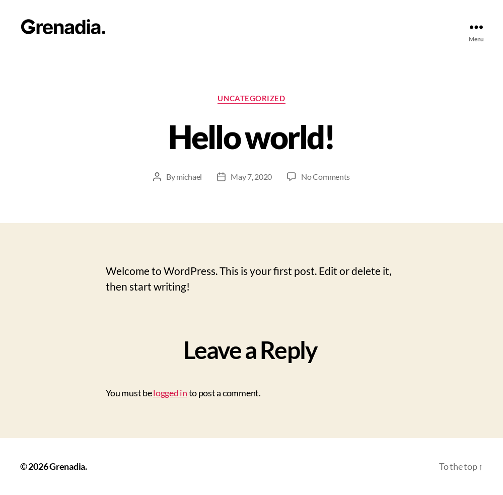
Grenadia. (68, 466)
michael (189, 176)
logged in (170, 392)
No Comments (325, 176)
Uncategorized (251, 98)
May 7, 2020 (251, 176)
